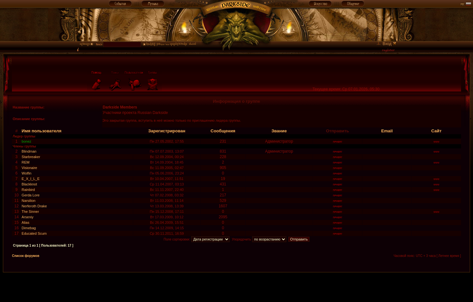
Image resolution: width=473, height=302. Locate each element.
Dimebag (29, 228)
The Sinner (30, 211)
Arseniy (28, 217)
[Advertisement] (236, 286)
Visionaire (29, 168)
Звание (279, 130)
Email (387, 130)
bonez (26, 141)
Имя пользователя (42, 130)
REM (25, 162)
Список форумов (25, 256)
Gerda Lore (31, 195)
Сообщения (223, 130)
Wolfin (26, 173)
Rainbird (28, 190)
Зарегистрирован (166, 130)
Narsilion (28, 201)
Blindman (29, 151)
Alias (25, 222)
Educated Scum (34, 233)
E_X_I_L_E (31, 179)
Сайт (436, 130)
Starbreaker (31, 157)
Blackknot (29, 184)
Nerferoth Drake (34, 206)
